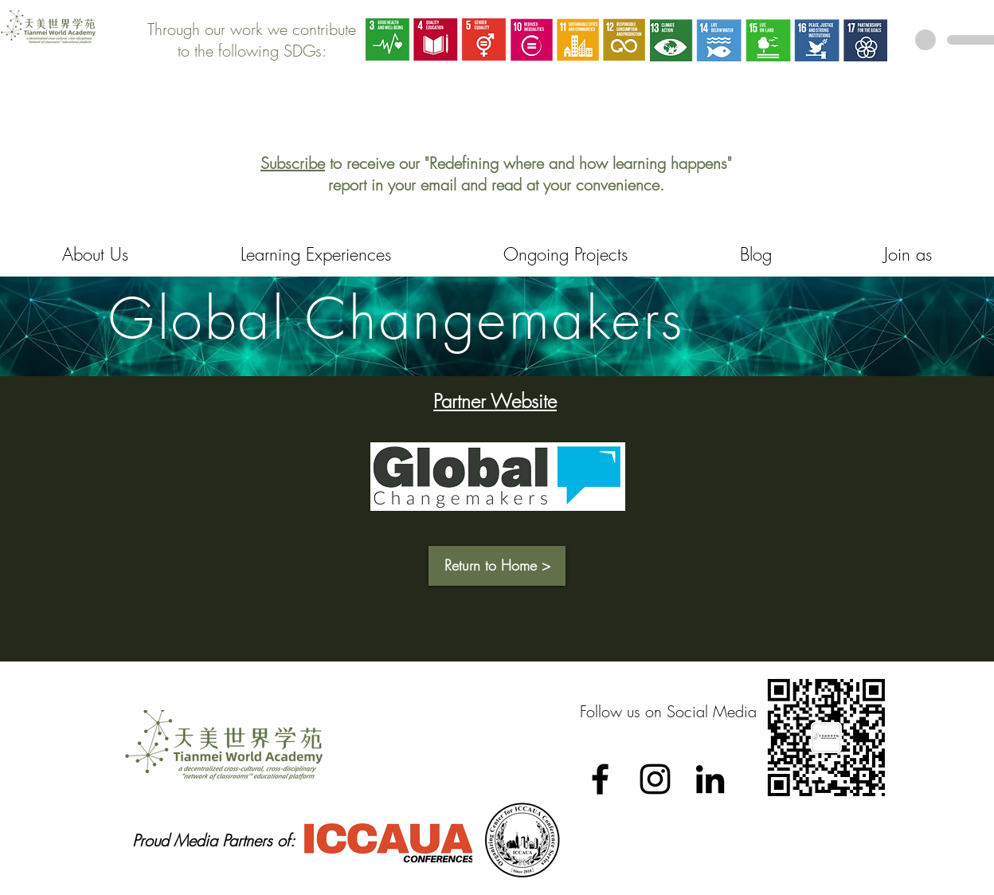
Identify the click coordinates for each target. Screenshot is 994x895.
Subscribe (292, 163)
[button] (497, 566)
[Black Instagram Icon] (655, 779)
